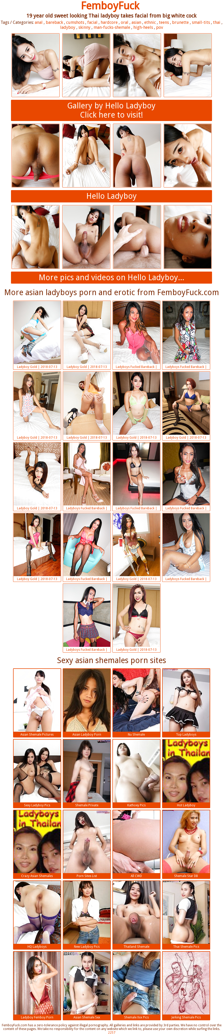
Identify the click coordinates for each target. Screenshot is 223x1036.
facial (92, 22)
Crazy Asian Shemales (37, 844)
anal (39, 22)
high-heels (143, 27)
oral (124, 22)
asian (136, 22)
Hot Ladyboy (186, 773)
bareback (54, 22)
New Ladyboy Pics (86, 915)
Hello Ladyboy (111, 196)
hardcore (109, 22)
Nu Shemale (136, 702)
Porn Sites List (86, 844)
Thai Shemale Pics (186, 915)
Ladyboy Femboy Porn (37, 985)
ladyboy (67, 27)
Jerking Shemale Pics (186, 985)
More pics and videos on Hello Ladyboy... (111, 277)
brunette (180, 22)
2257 (111, 1032)
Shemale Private (86, 773)
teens (164, 22)
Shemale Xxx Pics (136, 985)
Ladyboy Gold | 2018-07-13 (37, 335)
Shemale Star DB (186, 844)
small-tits (201, 22)
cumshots (75, 22)
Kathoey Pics (136, 773)
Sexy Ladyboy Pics (37, 773)
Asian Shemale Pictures (37, 702)
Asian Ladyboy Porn (86, 702)
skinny (84, 27)
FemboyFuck (110, 6)
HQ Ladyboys (37, 915)
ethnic (150, 22)
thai (216, 22)
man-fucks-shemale (112, 27)
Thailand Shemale (136, 915)
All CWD (136, 844)
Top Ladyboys (186, 702)
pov (159, 27)
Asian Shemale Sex (86, 985)
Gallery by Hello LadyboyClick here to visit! (111, 110)
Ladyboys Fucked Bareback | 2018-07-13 (136, 335)
